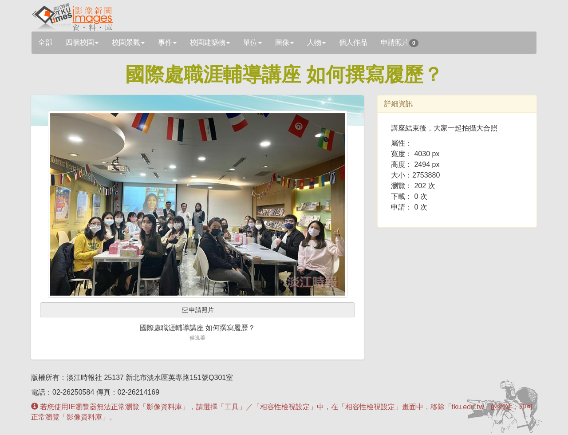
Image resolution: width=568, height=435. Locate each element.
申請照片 (399, 43)
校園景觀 (128, 42)
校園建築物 (210, 42)
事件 (167, 42)
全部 (45, 42)
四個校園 (82, 42)
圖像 (284, 42)
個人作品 (353, 42)
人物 (316, 42)
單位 (252, 42)
